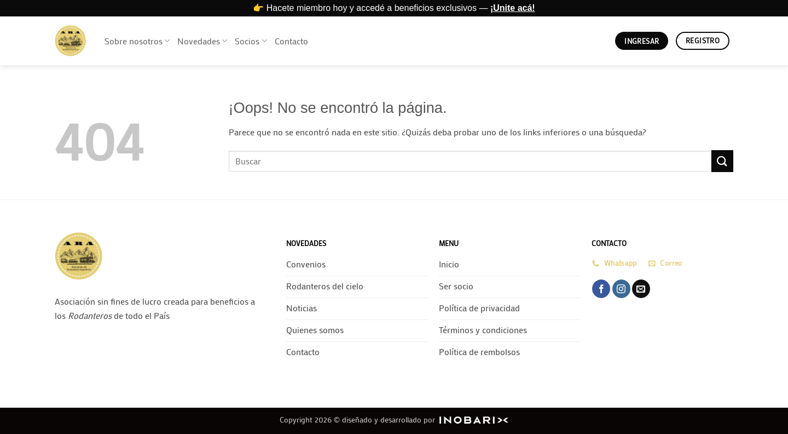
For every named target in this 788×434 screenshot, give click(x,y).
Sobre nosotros (137, 41)
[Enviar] (722, 161)
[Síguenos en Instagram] (621, 288)
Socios (250, 41)
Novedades (202, 41)
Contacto (291, 41)
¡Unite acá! (512, 8)
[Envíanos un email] (641, 288)
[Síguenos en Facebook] (601, 288)
